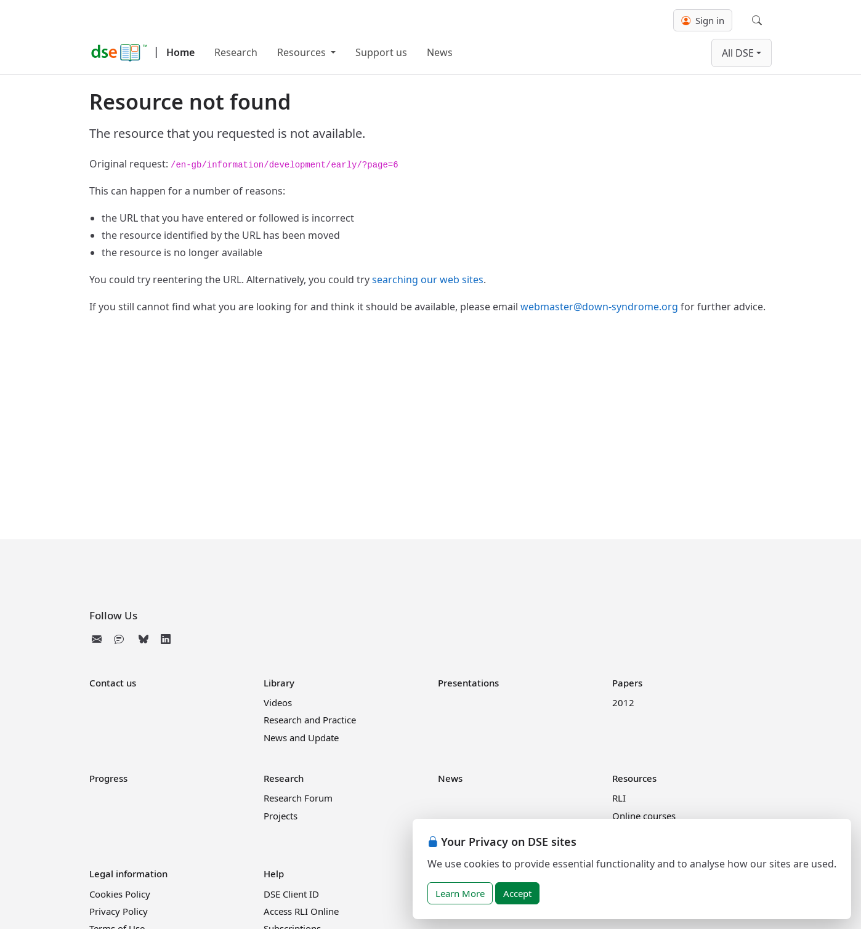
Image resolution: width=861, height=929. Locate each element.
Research (235, 52)
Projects (280, 816)
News (440, 52)
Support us (381, 52)
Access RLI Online (301, 911)
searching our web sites (427, 279)
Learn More (460, 893)
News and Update (301, 737)
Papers (627, 683)
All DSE (738, 53)
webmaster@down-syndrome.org (599, 306)
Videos (278, 702)
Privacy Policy (118, 911)
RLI (619, 798)
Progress (108, 778)
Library (279, 683)
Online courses (644, 816)
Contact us (112, 683)
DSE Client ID (291, 894)
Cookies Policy (119, 894)
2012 (623, 702)
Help (274, 873)
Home (180, 52)
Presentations (468, 683)
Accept (517, 893)
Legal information (128, 873)
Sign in (702, 20)
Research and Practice (310, 720)
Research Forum (298, 798)
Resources (302, 52)
